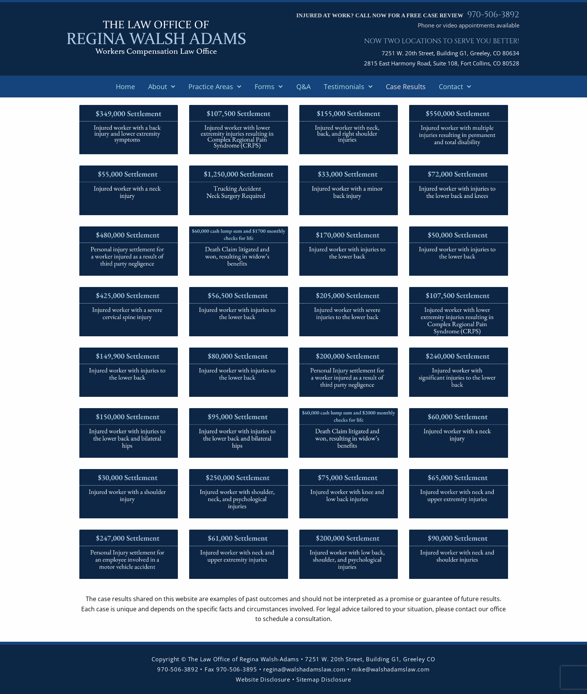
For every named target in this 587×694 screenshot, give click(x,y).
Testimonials (348, 86)
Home (125, 86)
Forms (269, 86)
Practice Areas (214, 86)
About (161, 86)
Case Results (406, 86)
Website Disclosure (263, 679)
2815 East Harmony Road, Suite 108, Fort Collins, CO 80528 (441, 63)
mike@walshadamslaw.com (391, 669)
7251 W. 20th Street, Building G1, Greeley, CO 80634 (450, 53)
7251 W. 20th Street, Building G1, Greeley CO (370, 659)
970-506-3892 (493, 14)
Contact (455, 86)
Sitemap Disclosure (323, 679)
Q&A (303, 86)
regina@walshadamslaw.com (305, 669)
